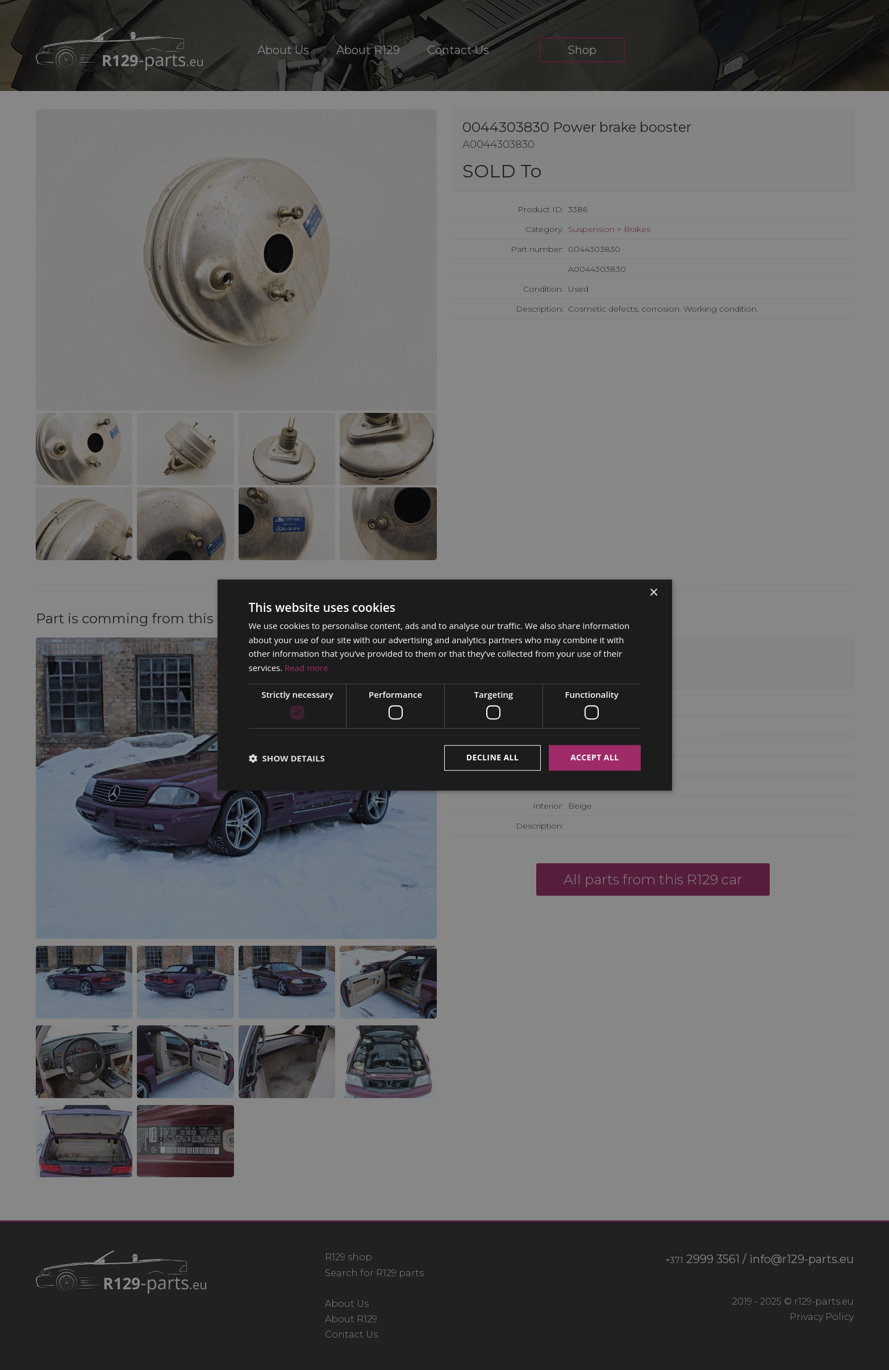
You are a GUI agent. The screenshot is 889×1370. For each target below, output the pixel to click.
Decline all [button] (492, 757)
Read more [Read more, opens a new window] (306, 667)
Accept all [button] (594, 757)
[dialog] (444, 685)
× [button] (653, 593)
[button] (287, 758)
